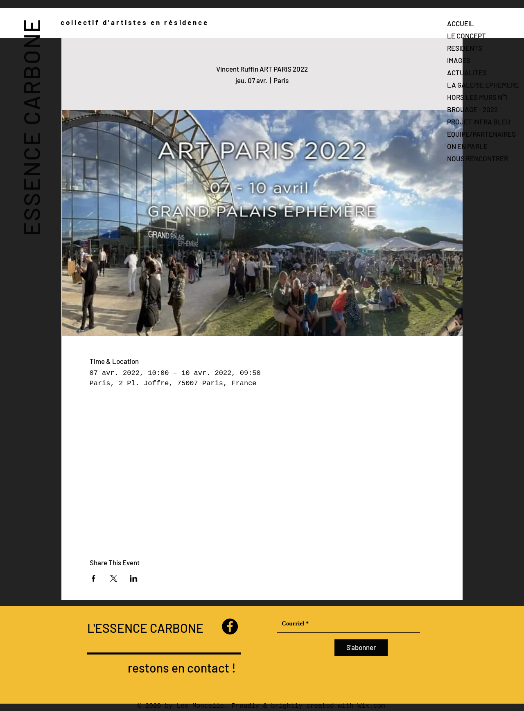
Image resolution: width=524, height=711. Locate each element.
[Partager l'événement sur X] (113, 578)
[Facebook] (230, 626)
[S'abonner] (361, 647)
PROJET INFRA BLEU (478, 121)
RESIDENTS (464, 48)
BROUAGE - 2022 (472, 109)
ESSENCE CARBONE (31, 126)
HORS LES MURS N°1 (477, 97)
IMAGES (458, 60)
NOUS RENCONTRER (477, 158)
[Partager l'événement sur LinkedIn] (134, 578)
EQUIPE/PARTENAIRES (481, 134)
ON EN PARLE (467, 146)
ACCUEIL (460, 23)
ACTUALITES (467, 72)
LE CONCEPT (466, 36)
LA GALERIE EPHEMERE (483, 85)
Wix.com (371, 706)
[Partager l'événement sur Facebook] (93, 578)
